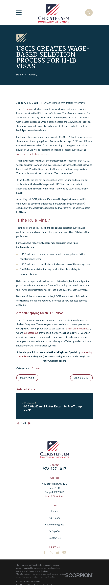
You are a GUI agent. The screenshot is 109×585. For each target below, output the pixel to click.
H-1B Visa (35, 368)
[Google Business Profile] (57, 552)
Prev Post (27, 377)
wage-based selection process (32, 154)
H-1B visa (26, 109)
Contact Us (55, 537)
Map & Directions (54, 496)
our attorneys (30, 332)
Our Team (54, 518)
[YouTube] (64, 552)
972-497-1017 (54, 468)
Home (54, 511)
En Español (54, 531)
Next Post (81, 377)
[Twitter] (51, 552)
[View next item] (29, 423)
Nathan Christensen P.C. (77, 328)
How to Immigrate (54, 524)
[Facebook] (44, 552)
